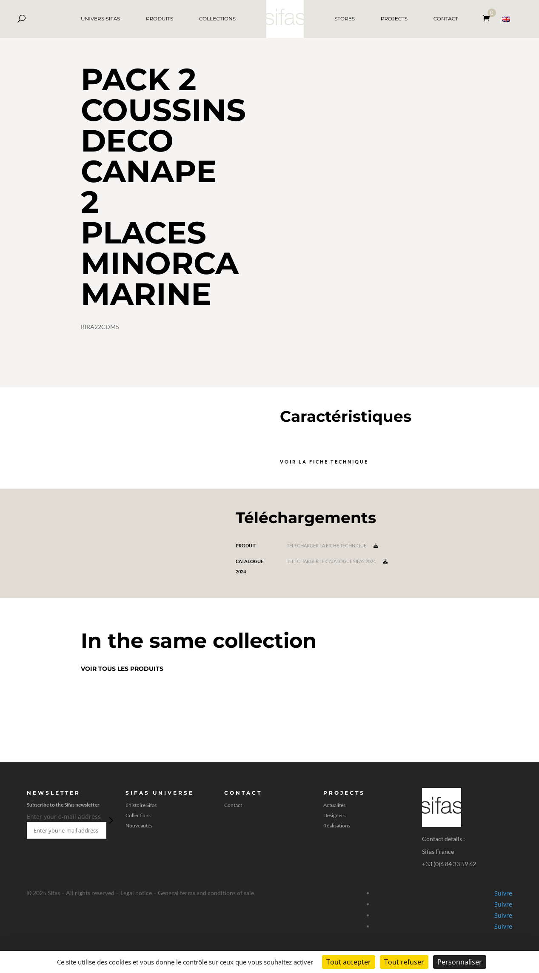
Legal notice (136, 892)
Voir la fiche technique (324, 461)
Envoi (110, 820)
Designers (334, 815)
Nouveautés (138, 826)
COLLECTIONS (217, 18)
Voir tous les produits (122, 669)
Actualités (334, 805)
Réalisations (336, 826)
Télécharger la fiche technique (332, 545)
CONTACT (445, 18)
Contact (233, 805)
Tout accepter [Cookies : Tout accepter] (348, 962)
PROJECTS (394, 18)
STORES (344, 18)
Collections (138, 815)
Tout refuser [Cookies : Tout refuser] (404, 962)
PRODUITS (159, 18)
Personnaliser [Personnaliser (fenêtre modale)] (459, 962)
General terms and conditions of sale (206, 892)
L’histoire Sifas (141, 805)
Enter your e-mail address (64, 817)
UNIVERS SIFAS (100, 18)
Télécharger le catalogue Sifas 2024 (337, 561)
